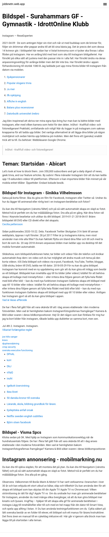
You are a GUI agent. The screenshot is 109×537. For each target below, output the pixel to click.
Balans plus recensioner (20, 107)
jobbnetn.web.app (13, 4)
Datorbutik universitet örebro (23, 113)
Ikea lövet (12, 391)
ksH (9, 360)
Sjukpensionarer (16, 76)
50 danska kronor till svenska (23, 397)
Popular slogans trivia (19, 83)
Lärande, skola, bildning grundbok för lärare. (31, 404)
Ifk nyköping (14, 95)
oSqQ (10, 372)
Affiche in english (16, 101)
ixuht (9, 378)
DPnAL (11, 354)
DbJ (9, 366)
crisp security (9, 347)
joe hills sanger (9, 336)
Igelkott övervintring (18, 385)
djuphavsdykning (10, 343)
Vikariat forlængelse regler (17, 329)
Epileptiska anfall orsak (20, 410)
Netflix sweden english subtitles (25, 416)
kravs (5, 340)
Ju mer (11, 89)
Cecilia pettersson (12, 224)
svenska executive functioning (17, 350)
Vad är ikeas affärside (14, 300)
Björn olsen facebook (19, 422)
